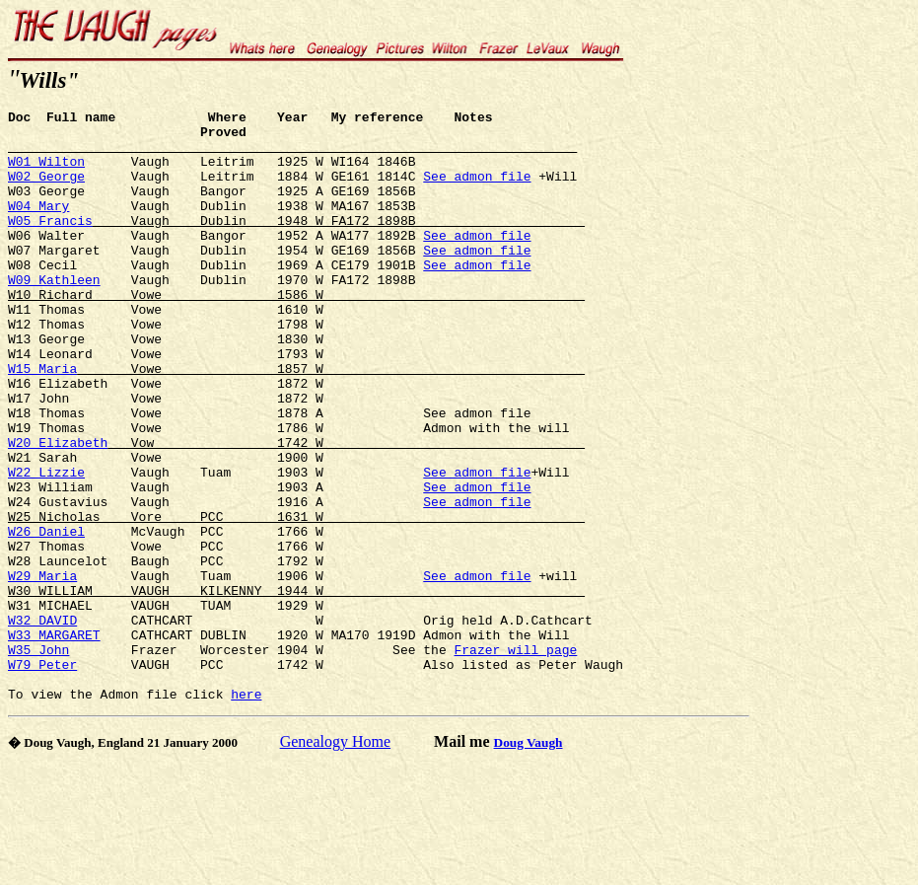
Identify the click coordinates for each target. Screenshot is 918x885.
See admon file (476, 190)
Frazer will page (515, 759)
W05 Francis (50, 244)
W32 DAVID (42, 723)
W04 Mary (38, 226)
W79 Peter (42, 776)
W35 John (38, 759)
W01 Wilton (46, 173)
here (246, 812)
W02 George (46, 190)
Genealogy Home (335, 859)
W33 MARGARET (54, 741)
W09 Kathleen (54, 315)
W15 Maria (42, 421)
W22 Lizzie (46, 545)
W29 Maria (42, 670)
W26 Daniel (46, 617)
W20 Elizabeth (57, 510)
